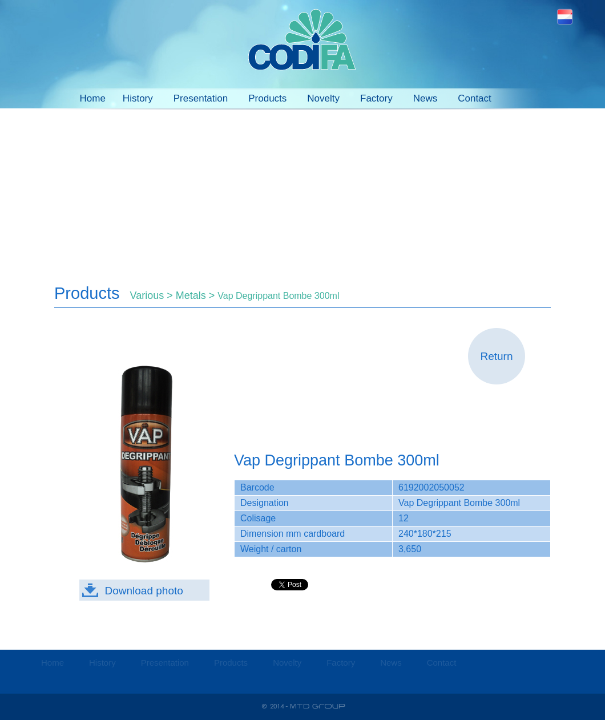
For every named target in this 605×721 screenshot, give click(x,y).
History (138, 98)
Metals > (197, 295)
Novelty (323, 98)
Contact (474, 98)
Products (267, 98)
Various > (153, 295)
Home (93, 98)
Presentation (201, 98)
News (425, 98)
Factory (376, 98)
